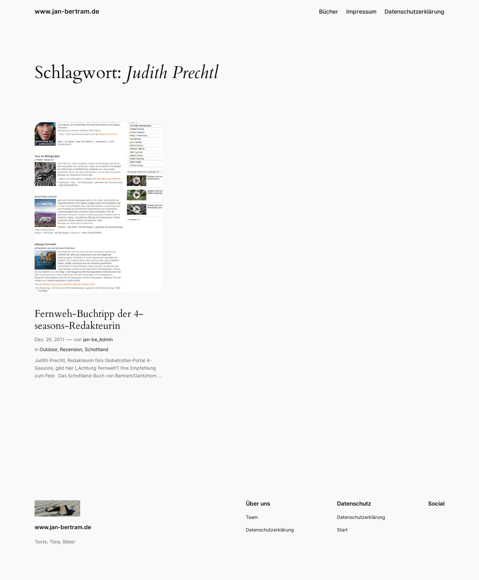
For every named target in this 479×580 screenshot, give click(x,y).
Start (342, 529)
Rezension (71, 349)
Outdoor (48, 349)
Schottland (96, 349)
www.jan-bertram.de (67, 11)
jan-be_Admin (98, 339)
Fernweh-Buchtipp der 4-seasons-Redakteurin (89, 320)
